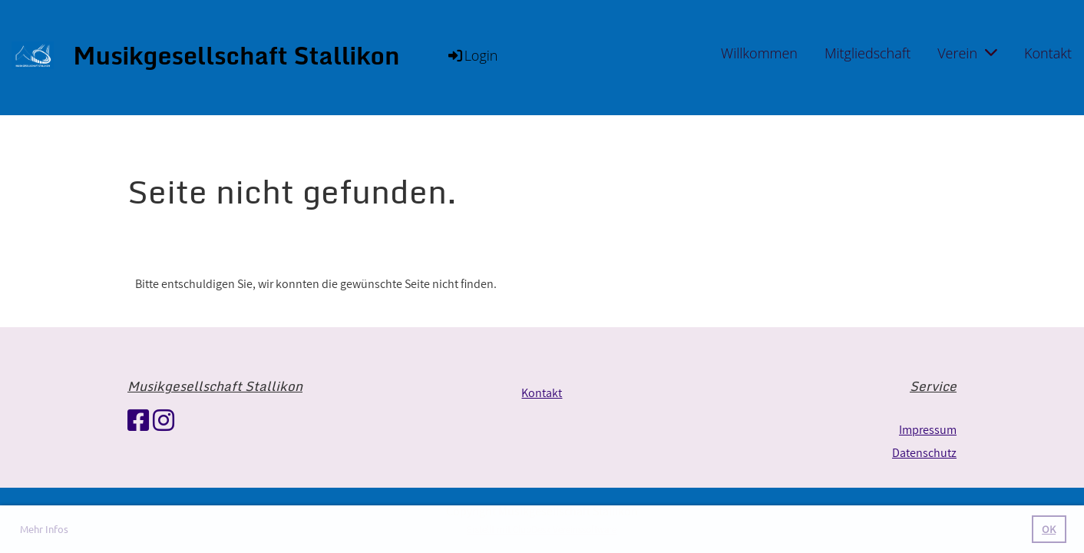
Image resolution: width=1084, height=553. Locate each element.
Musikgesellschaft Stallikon (236, 55)
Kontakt (1048, 53)
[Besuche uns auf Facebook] (138, 420)
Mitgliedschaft (867, 53)
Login (472, 55)
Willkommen (759, 53)
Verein (967, 53)
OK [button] (1049, 529)
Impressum (928, 430)
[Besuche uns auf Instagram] (163, 420)
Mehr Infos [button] (44, 528)
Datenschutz (924, 453)
